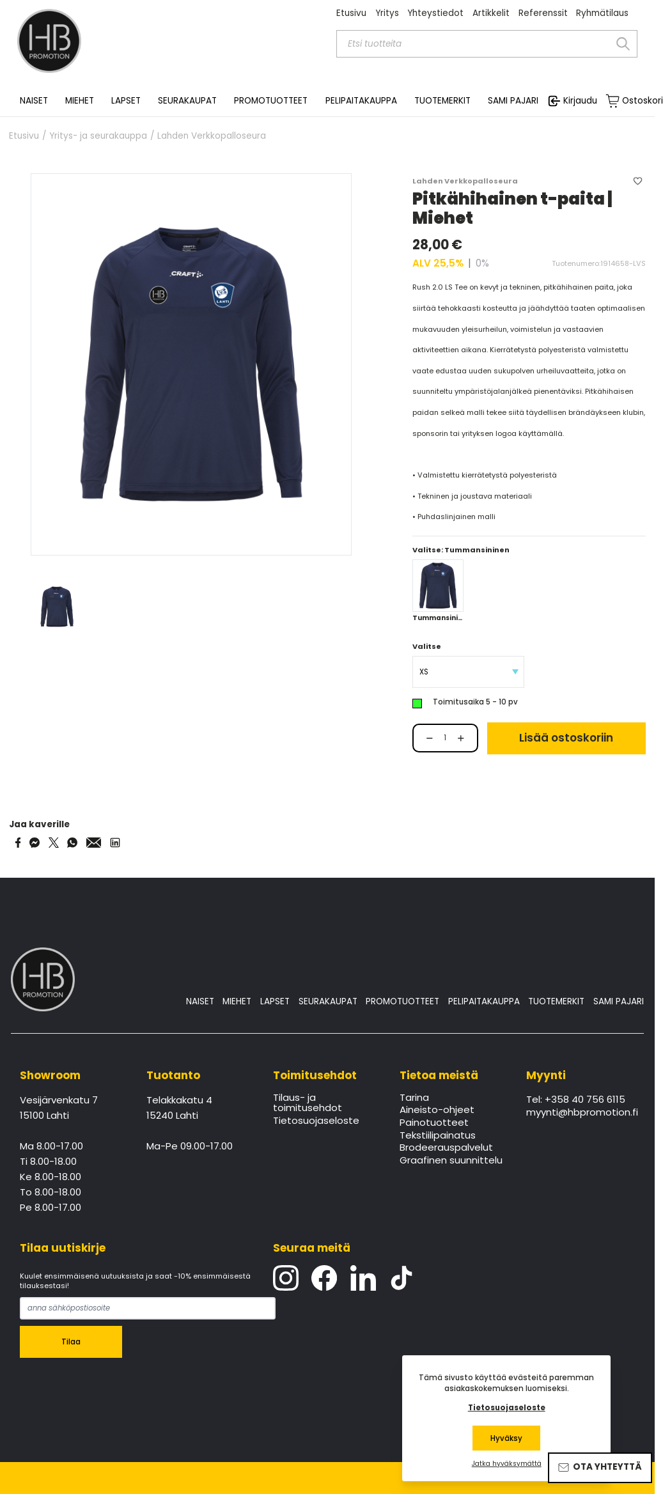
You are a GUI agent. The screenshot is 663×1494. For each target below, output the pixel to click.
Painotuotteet (434, 1123)
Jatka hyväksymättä (507, 1463)
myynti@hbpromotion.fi (581, 1113)
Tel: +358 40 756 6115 (575, 1100)
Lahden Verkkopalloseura (211, 136)
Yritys (387, 13)
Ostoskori (642, 101)
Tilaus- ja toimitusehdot (307, 1103)
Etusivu (351, 13)
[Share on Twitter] (54, 842)
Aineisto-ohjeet (437, 1110)
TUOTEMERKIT (556, 1001)
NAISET (200, 1001)
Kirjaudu (580, 101)
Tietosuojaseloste (316, 1121)
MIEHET (236, 1001)
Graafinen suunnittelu (451, 1161)
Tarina (414, 1098)
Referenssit (543, 13)
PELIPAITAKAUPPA (484, 1001)
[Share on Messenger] (34, 842)
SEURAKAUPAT (187, 101)
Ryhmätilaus (602, 13)
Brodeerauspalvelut (446, 1148)
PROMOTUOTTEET (402, 1001)
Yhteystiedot (435, 13)
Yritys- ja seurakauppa (98, 136)
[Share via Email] (94, 842)
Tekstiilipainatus (438, 1136)
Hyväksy (506, 1438)
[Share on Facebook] (18, 842)
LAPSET (275, 1001)
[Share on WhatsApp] (72, 842)
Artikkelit (491, 13)
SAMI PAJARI (513, 101)
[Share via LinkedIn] (115, 842)
